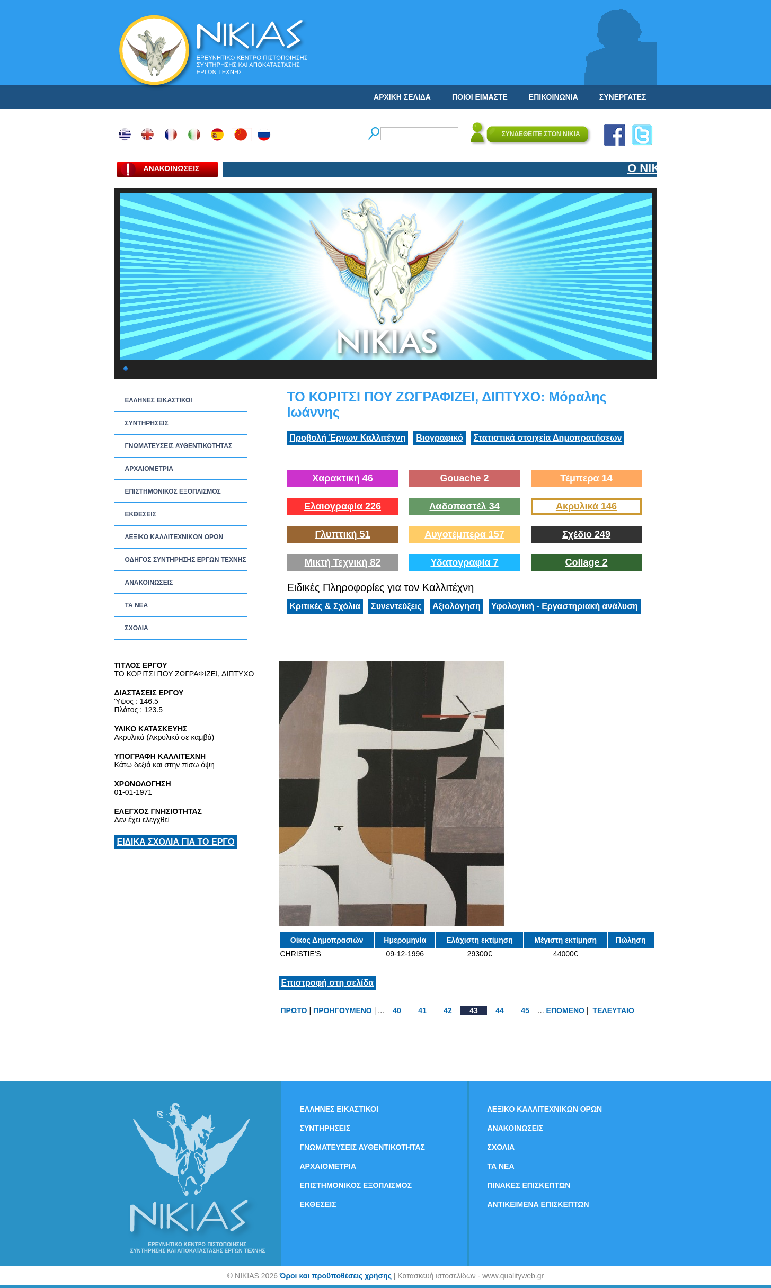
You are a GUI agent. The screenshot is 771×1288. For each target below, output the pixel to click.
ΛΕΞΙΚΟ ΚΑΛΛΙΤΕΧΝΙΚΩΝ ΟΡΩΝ (174, 537)
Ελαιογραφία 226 (342, 506)
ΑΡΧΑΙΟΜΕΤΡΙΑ (149, 468)
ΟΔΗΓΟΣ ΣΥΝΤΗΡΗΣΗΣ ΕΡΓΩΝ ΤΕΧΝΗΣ (185, 560)
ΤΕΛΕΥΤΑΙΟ (613, 1010)
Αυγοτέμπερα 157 (464, 534)
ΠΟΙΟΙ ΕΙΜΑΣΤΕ (480, 97)
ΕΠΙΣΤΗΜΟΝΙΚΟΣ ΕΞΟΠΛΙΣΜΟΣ (173, 491)
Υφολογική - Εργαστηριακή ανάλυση (564, 606)
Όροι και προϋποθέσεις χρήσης (336, 1276)
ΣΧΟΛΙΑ (136, 628)
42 (448, 1010)
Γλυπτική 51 (342, 534)
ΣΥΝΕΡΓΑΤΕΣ (622, 97)
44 (499, 1010)
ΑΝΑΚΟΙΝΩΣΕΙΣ (149, 582)
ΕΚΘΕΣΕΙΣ (140, 514)
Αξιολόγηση (456, 606)
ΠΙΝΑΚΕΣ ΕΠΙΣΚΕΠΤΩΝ (529, 1185)
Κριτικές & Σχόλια (325, 606)
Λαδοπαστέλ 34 (464, 506)
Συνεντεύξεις (396, 606)
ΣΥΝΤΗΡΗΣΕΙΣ (147, 423)
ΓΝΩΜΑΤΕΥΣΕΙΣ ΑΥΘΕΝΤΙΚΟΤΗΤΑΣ (179, 446)
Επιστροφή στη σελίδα (327, 982)
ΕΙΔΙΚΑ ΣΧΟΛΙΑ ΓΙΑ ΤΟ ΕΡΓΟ (176, 841)
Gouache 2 (464, 478)
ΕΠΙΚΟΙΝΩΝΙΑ (553, 97)
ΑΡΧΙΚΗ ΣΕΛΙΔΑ (402, 97)
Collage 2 (586, 562)
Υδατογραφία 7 (464, 562)
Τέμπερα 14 (586, 478)
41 (422, 1010)
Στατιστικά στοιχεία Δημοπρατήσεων (548, 437)
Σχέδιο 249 (586, 534)
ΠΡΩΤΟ (294, 1010)
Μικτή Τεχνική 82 (343, 562)
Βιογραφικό (439, 437)
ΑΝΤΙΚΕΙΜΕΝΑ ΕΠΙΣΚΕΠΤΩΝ (538, 1204)
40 (397, 1010)
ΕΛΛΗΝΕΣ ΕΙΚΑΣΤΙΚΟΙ (158, 400)
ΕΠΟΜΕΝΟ (565, 1010)
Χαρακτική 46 (342, 478)
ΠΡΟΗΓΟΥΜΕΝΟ (342, 1010)
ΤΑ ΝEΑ (136, 605)
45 (525, 1010)
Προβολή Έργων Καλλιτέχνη (348, 437)
